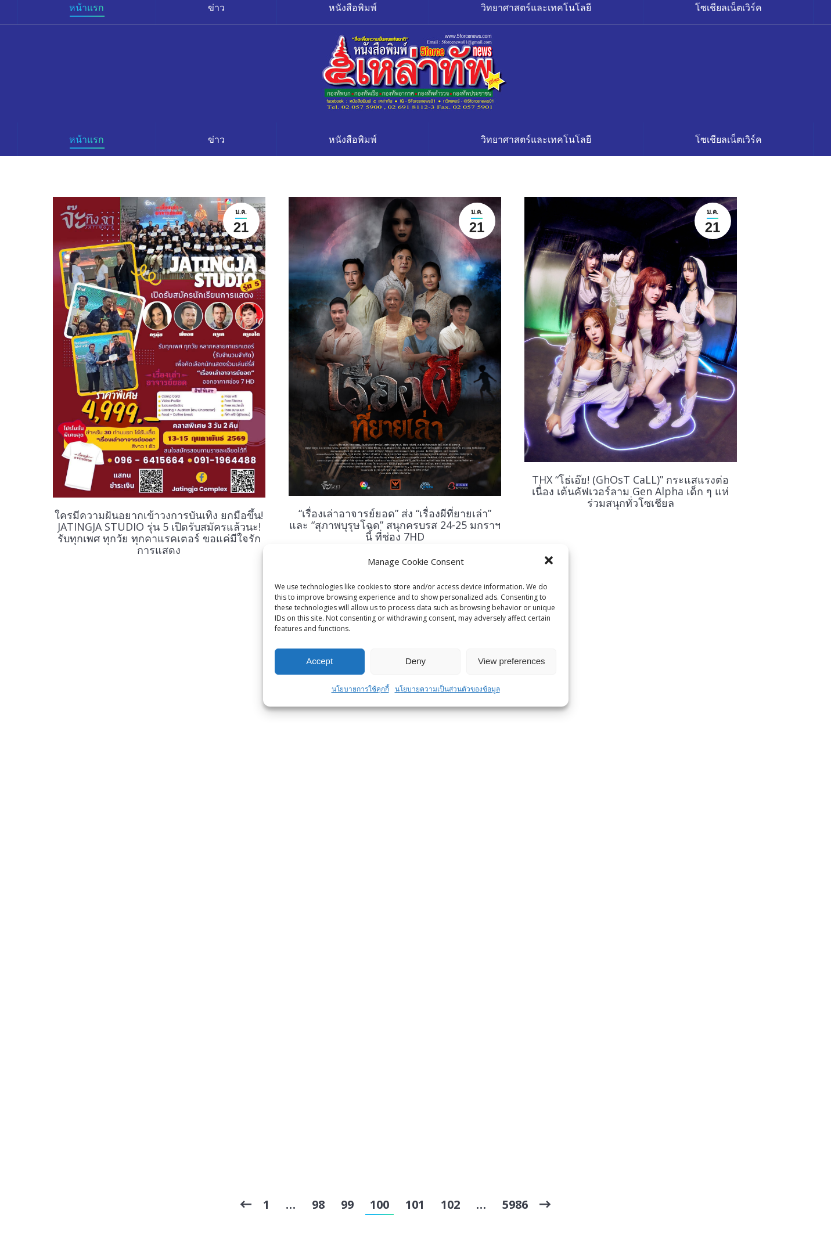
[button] (550, 561)
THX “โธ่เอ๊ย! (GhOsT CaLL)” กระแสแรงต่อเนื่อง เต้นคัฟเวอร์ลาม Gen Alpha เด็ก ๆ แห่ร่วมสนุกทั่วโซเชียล (630, 491)
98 (318, 1204)
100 (379, 1204)
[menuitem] (87, 139)
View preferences (511, 661)
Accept (319, 661)
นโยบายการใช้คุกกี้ (360, 689)
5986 (515, 1204)
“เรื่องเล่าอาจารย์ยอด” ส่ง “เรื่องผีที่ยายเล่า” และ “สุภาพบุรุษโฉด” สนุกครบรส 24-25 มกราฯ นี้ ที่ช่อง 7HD (395, 524)
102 (450, 1204)
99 (347, 1204)
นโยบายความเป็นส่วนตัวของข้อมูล (447, 689)
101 (415, 1204)
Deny (415, 661)
